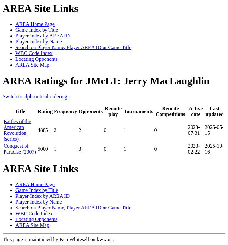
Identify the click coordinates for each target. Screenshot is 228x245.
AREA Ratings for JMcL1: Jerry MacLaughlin (106, 81)
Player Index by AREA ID (42, 35)
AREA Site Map (32, 65)
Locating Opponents (36, 59)
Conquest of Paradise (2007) (20, 148)
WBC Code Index (34, 53)
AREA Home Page (35, 24)
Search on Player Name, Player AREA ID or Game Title (73, 47)
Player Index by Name (38, 41)
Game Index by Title (36, 30)
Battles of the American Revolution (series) (17, 130)
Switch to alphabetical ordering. (35, 96)
